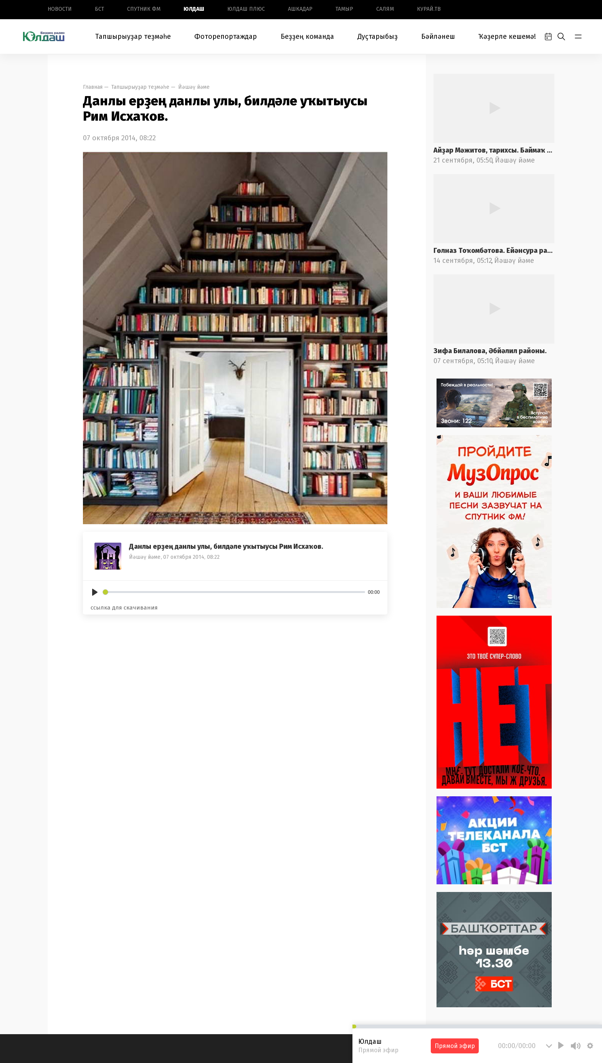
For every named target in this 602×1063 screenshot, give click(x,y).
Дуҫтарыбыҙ (377, 36)
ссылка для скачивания (124, 607)
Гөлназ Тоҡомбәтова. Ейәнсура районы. (493, 250)
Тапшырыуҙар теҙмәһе (133, 36)
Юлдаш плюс (246, 9)
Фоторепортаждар (225, 36)
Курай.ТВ (429, 9)
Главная (93, 87)
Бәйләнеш (438, 36)
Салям (385, 9)
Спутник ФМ (143, 9)
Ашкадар (300, 9)
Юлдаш (194, 9)
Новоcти (60, 9)
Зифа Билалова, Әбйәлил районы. (490, 351)
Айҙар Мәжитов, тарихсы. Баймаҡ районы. (493, 150)
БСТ (99, 9)
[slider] (234, 592)
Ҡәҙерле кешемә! (507, 36)
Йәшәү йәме (194, 87)
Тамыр (344, 9)
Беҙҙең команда (307, 36)
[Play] (95, 592)
